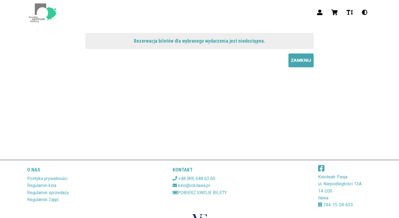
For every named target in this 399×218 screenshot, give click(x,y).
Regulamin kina (41, 185)
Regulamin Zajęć (43, 199)
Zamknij (301, 60)
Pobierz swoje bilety (200, 192)
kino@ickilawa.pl (194, 185)
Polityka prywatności (47, 178)
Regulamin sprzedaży (48, 192)
